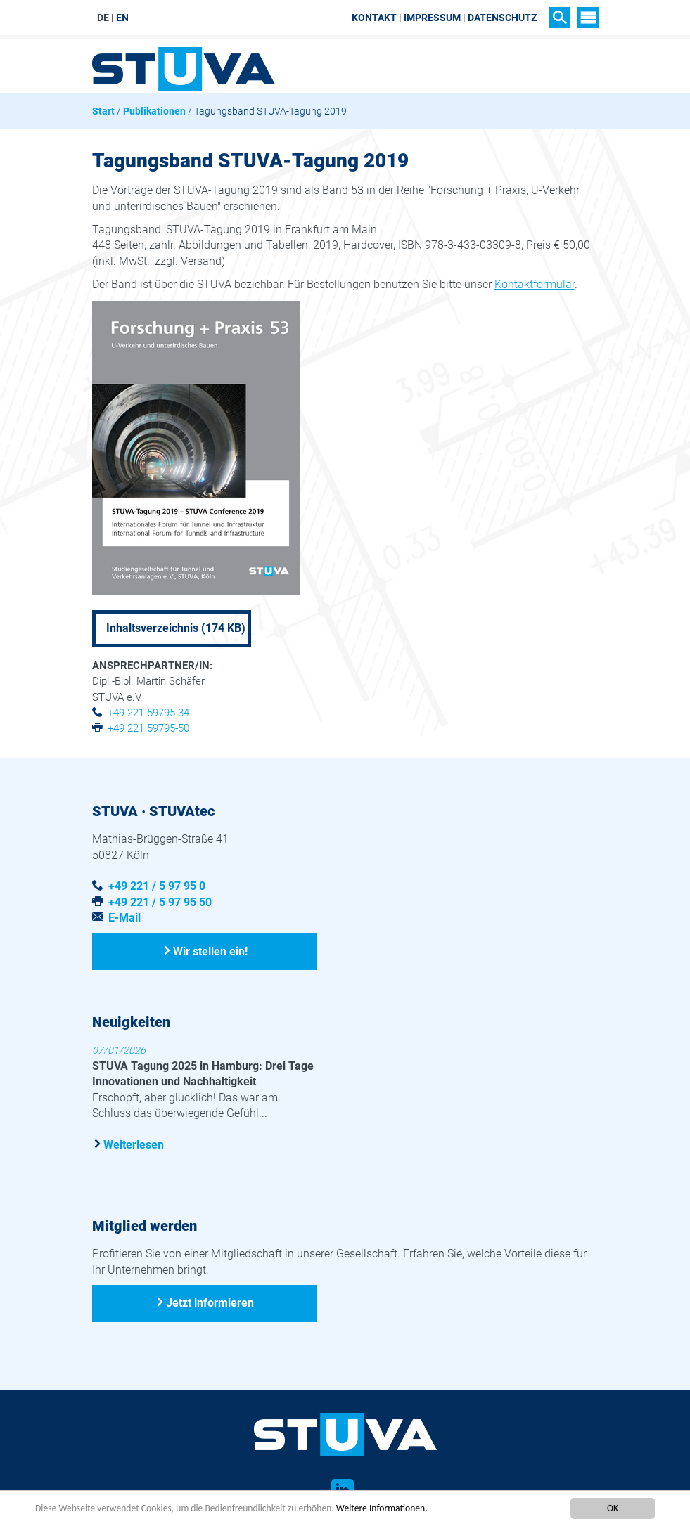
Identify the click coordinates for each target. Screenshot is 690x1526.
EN (122, 17)
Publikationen (154, 111)
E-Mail (124, 917)
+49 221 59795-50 (148, 728)
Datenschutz (502, 17)
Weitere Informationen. (382, 1509)
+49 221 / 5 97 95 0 (156, 886)
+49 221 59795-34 (148, 712)
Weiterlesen (133, 1144)
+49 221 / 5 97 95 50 (160, 902)
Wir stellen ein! (210, 951)
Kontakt (374, 17)
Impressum (432, 17)
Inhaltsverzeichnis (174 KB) (175, 628)
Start (103, 111)
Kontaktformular (534, 284)
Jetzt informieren (210, 1303)
